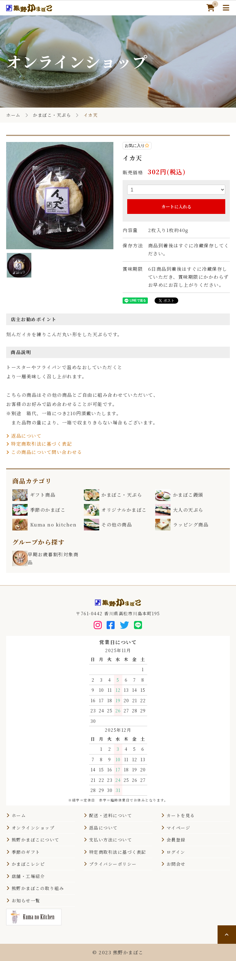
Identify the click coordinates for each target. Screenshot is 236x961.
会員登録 (176, 840)
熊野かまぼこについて (35, 840)
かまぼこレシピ (28, 864)
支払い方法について (110, 840)
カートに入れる (176, 206)
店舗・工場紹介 (28, 876)
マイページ (179, 828)
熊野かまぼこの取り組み (38, 888)
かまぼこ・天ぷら (52, 115)
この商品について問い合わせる (44, 452)
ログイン (176, 852)
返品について (23, 435)
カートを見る (181, 815)
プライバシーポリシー (113, 864)
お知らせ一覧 (26, 900)
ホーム (13, 115)
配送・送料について (110, 815)
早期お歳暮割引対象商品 (45, 558)
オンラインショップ (33, 828)
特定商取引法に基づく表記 (39, 443)
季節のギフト (26, 852)
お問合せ (176, 864)
